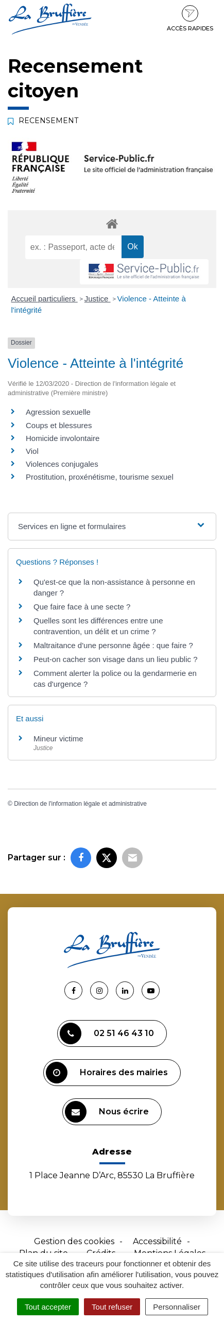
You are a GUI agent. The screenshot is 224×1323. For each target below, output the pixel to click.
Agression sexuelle (58, 412)
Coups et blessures (59, 425)
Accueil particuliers (44, 298)
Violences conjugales (62, 464)
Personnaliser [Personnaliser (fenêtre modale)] (176, 1306)
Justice (97, 298)
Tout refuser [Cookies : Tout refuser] (112, 1306)
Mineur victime (58, 738)
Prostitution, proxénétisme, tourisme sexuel (100, 476)
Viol (32, 451)
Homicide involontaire (62, 438)
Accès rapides (190, 18)
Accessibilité (157, 1241)
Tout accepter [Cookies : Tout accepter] (48, 1306)
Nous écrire (107, 1112)
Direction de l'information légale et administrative (80, 803)
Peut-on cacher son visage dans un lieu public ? (115, 659)
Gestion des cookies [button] (74, 1241)
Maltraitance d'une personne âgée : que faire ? (113, 645)
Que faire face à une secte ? (81, 606)
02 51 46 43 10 (107, 1033)
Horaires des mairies (107, 1072)
